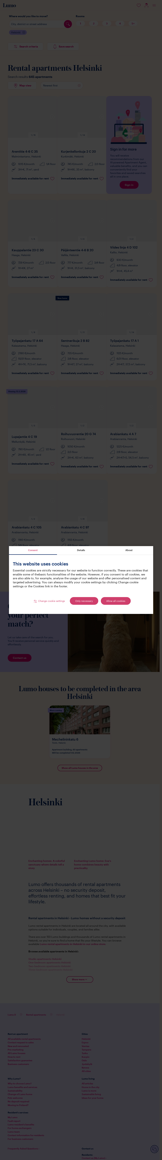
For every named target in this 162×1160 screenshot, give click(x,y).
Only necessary (84, 600)
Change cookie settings (51, 600)
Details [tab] (81, 550)
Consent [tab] (33, 550)
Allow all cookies (115, 600)
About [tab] (129, 550)
